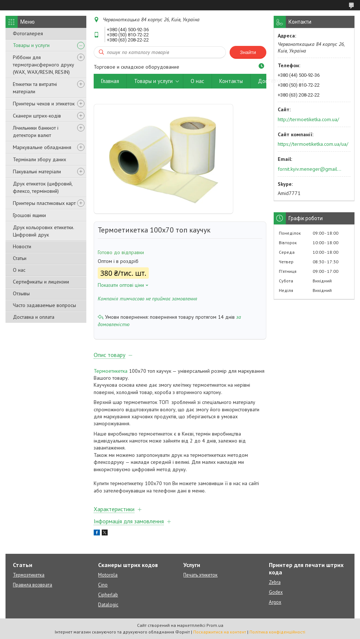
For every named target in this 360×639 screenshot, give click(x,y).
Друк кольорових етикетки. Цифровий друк (43, 231)
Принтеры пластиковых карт (44, 203)
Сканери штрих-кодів (37, 115)
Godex (276, 592)
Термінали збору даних (39, 159)
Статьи (19, 258)
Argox (275, 602)
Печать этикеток (200, 575)
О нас (19, 270)
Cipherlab (108, 595)
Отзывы (21, 293)
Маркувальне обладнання (42, 147)
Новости (22, 246)
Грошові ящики (29, 215)
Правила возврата (32, 585)
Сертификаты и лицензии (41, 281)
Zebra (275, 582)
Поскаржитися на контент (219, 632)
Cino (103, 585)
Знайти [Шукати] (248, 52)
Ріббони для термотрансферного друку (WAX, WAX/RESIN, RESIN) (43, 64)
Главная (110, 81)
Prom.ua (214, 625)
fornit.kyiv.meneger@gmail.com (310, 169)
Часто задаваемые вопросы (44, 305)
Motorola (108, 575)
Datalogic (108, 605)
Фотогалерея (28, 33)
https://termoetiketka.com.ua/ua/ (313, 144)
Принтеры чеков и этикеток (44, 103)
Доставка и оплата (33, 317)
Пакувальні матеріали (37, 171)
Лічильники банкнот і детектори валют (35, 131)
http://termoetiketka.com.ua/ (308, 119)
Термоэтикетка (28, 575)
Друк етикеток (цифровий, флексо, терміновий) (42, 187)
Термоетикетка (110, 371)
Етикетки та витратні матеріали (35, 88)
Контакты (231, 81)
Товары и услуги (31, 45)
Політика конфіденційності (277, 632)
